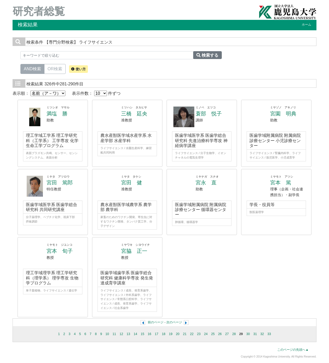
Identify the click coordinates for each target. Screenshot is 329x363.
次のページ (174, 322)
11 (114, 334)
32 (262, 334)
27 (227, 334)
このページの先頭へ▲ (293, 350)
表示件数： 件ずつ (96, 93)
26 (220, 334)
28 (234, 334)
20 (178, 334)
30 (248, 334)
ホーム (306, 24)
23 (199, 334)
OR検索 (55, 68)
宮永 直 (206, 182)
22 (192, 334)
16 (149, 334)
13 (128, 334)
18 (164, 334)
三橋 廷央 (134, 113)
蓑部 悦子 (209, 113)
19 (171, 334)
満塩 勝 (57, 113)
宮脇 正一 (134, 251)
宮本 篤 (280, 182)
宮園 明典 (283, 113)
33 (269, 334)
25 (213, 334)
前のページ (155, 322)
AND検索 (32, 68)
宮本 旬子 (60, 251)
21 (184, 334)
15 (142, 334)
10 (107, 334)
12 (121, 334)
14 (135, 334)
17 (156, 334)
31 (255, 334)
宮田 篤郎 (60, 182)
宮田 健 (131, 182)
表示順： (39, 93)
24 (206, 334)
